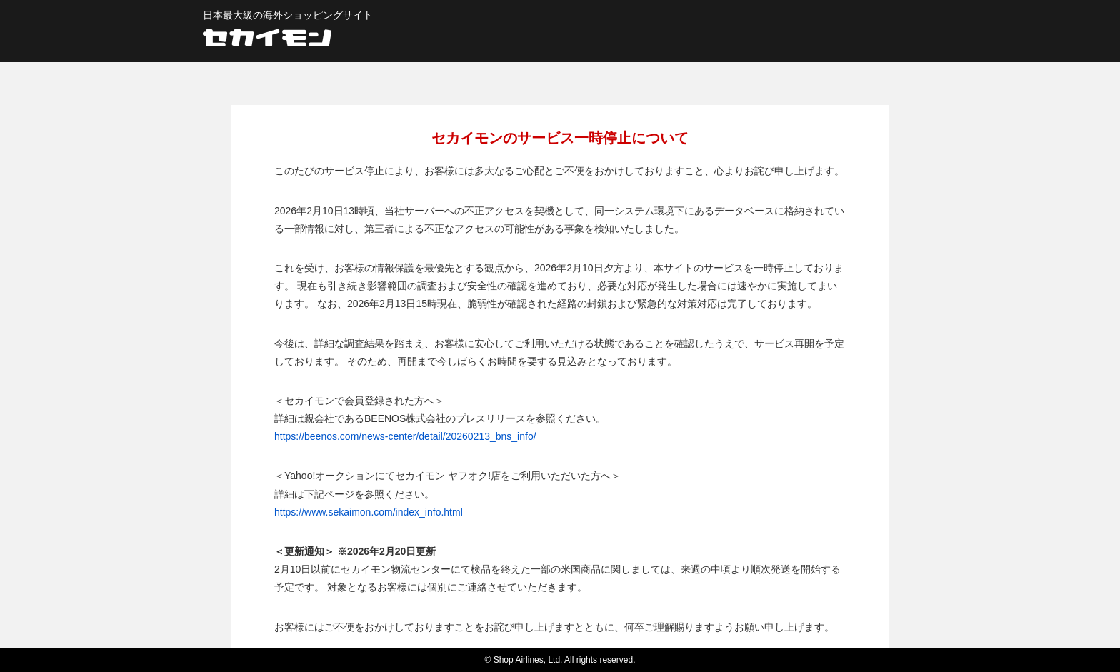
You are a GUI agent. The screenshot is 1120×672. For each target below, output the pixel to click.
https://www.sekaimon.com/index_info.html (368, 512)
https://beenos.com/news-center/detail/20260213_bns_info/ (405, 436)
